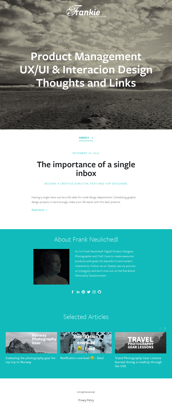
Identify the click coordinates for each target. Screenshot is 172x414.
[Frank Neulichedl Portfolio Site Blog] (72, 292)
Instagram (85, 271)
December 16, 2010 (86, 153)
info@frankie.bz (86, 392)
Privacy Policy (86, 400)
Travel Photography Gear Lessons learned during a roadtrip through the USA (138, 362)
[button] (160, 328)
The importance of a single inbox (86, 168)
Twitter (112, 266)
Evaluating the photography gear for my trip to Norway (31, 360)
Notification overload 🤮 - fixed (82, 358)
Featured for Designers (108, 183)
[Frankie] (83, 292)
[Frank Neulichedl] (78, 292)
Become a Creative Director (66, 183)
